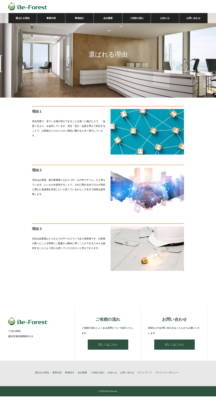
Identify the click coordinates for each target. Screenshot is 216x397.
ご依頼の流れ (136, 18)
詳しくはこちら (108, 345)
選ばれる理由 (23, 18)
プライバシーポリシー (167, 373)
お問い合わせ (193, 18)
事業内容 (51, 18)
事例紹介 (79, 18)
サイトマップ (145, 373)
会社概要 (108, 18)
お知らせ (165, 18)
